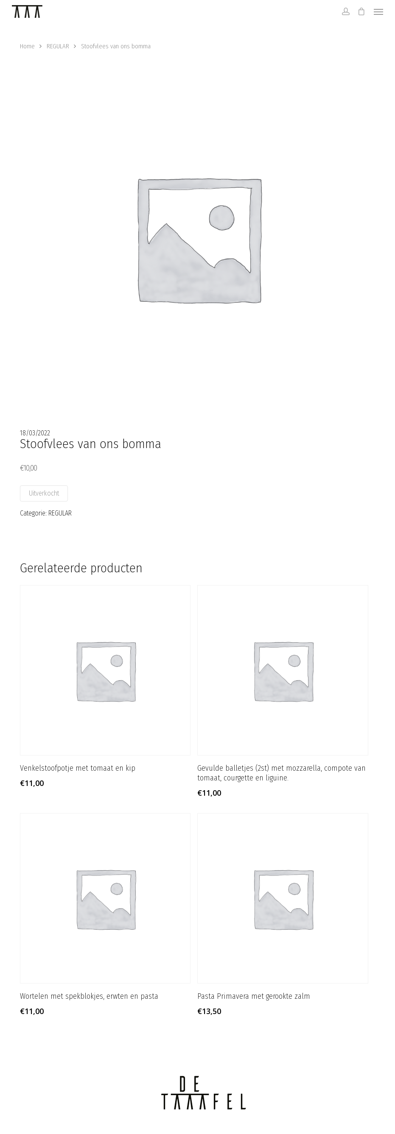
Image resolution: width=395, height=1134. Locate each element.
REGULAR (58, 46)
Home (27, 46)
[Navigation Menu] (378, 11)
